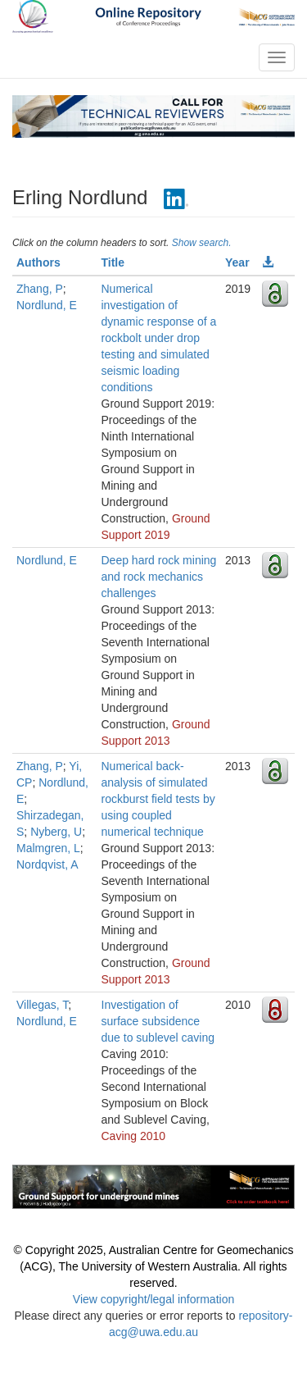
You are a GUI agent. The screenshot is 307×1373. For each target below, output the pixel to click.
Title (113, 262)
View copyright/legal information (153, 1299)
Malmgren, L (48, 848)
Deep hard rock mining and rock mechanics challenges (159, 577)
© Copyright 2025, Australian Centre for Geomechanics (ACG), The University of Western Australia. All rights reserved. (154, 1266)
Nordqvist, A (47, 864)
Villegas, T (42, 1004)
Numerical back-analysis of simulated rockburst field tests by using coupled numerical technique (158, 798)
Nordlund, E (46, 305)
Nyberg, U (56, 831)
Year (237, 262)
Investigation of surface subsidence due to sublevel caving (158, 1021)
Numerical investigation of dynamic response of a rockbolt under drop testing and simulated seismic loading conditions (159, 338)
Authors (38, 262)
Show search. (202, 243)
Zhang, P (39, 288)
